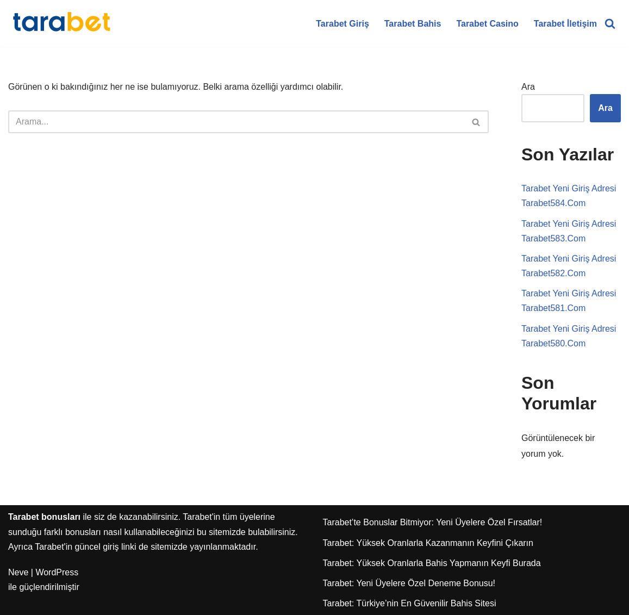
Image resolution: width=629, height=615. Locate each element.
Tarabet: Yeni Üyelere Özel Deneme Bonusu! (409, 583)
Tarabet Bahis (412, 23)
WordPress (56, 572)
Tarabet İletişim (565, 23)
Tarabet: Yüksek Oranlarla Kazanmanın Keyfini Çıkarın (428, 543)
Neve (18, 572)
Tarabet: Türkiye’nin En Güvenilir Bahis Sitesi (409, 603)
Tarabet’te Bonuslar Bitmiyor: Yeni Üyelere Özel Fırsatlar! (433, 522)
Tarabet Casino (487, 23)
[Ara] (610, 23)
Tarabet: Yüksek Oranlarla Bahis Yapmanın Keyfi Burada (432, 563)
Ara (528, 86)
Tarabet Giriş (342, 23)
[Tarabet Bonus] (62, 23)
